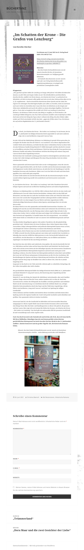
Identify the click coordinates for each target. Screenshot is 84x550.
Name (16, 459)
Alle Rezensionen (48, 397)
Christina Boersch (33, 397)
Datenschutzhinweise (20, 546)
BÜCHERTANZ (16, 8)
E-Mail (16, 468)
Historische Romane (62, 397)
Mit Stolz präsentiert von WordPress (42, 546)
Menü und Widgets (75, 12)
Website (16, 477)
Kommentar (18, 429)
